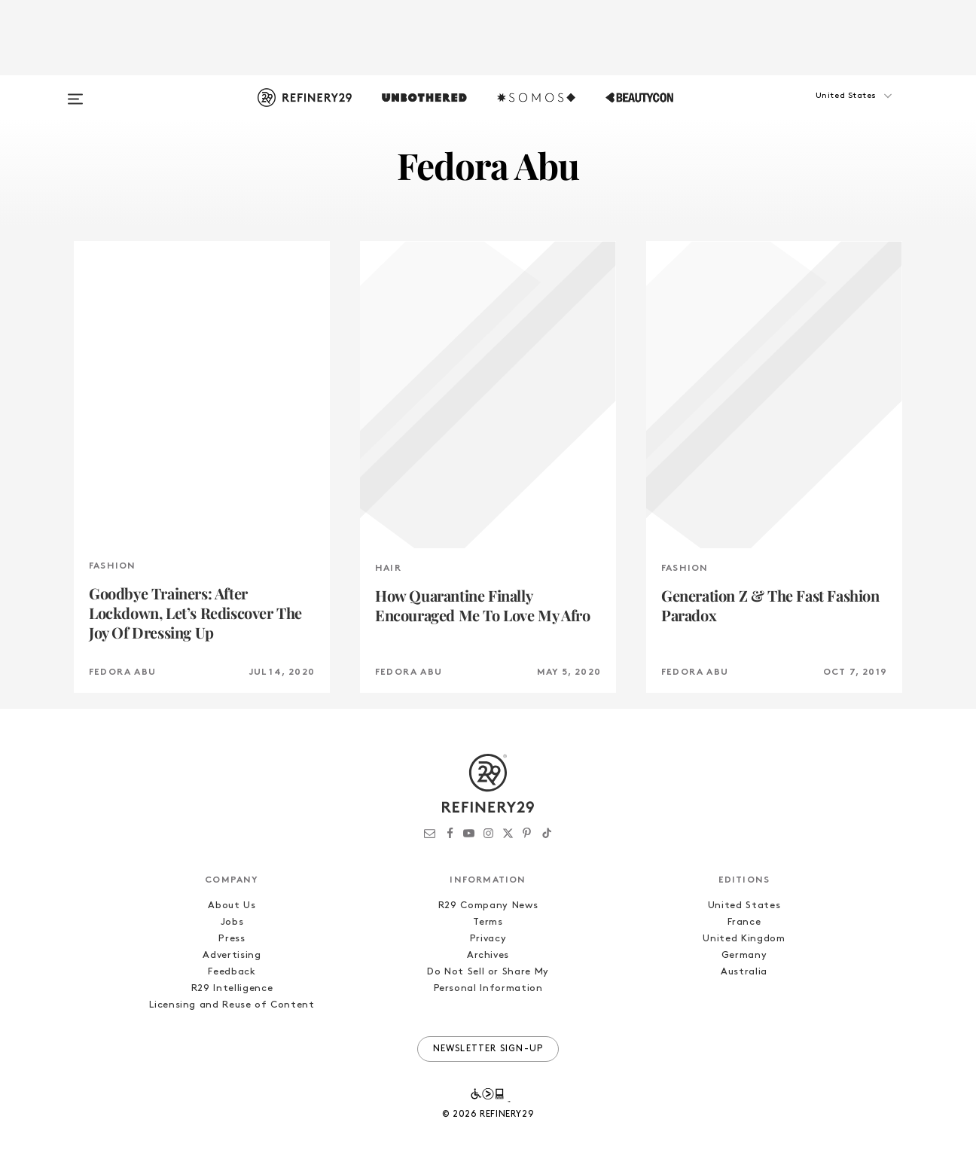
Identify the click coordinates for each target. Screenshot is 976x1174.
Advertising (232, 955)
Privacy (488, 939)
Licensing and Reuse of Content (232, 1005)
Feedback (231, 972)
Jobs (232, 922)
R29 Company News (488, 905)
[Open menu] (75, 91)
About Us (231, 905)
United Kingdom (744, 939)
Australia (744, 972)
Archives (488, 955)
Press (231, 939)
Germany (744, 955)
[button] (827, 111)
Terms (487, 922)
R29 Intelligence (232, 988)
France (744, 922)
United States (744, 905)
